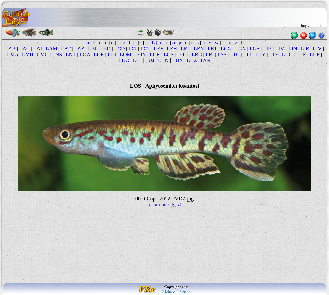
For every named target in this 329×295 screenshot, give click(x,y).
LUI (137, 60)
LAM (51, 48)
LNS (57, 54)
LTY (260, 54)
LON (140, 54)
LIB (267, 48)
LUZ (192, 60)
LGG (226, 48)
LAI (37, 48)
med (165, 204)
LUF (315, 54)
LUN (163, 60)
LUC (287, 54)
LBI (92, 48)
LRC (197, 54)
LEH (172, 48)
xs (150, 204)
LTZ (273, 54)
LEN (199, 48)
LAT (66, 48)
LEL (185, 48)
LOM (125, 54)
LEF (158, 48)
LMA (12, 54)
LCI (132, 48)
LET (212, 48)
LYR (206, 60)
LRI (209, 54)
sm (157, 204)
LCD (119, 48)
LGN (240, 48)
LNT (71, 54)
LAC (24, 48)
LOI (111, 54)
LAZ (79, 48)
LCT (145, 48)
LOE (99, 54)
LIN (292, 48)
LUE (301, 54)
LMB (27, 54)
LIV (317, 48)
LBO (105, 48)
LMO (43, 54)
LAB (10, 48)
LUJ (149, 60)
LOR (154, 54)
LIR (305, 48)
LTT (247, 54)
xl (179, 204)
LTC (235, 54)
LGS (254, 48)
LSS (222, 54)
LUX (177, 60)
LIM (280, 48)
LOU (182, 54)
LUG (124, 60)
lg (174, 204)
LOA (85, 54)
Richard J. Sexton (176, 291)
